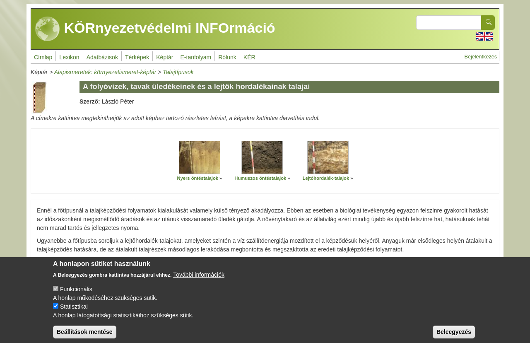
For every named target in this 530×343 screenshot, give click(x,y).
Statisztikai (74, 313)
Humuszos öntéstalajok (260, 178)
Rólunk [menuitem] (227, 57)
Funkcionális (76, 295)
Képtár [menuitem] (164, 57)
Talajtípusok (178, 72)
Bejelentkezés (481, 57)
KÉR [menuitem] (249, 57)
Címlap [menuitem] (43, 57)
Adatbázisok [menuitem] (102, 57)
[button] (199, 157)
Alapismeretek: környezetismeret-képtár (105, 72)
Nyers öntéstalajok (197, 178)
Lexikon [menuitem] (69, 57)
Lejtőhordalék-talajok (326, 178)
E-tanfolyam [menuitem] (196, 57)
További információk (198, 281)
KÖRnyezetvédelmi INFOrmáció (155, 29)
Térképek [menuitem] (137, 57)
